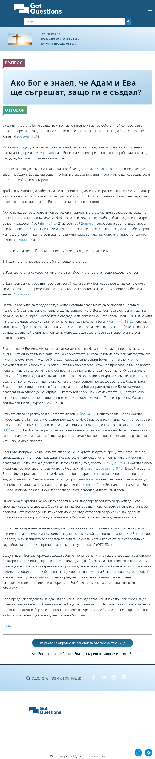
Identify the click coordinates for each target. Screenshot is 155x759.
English (8, 626)
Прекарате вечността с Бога (59, 39)
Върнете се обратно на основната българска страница (82, 643)
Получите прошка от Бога (58, 43)
